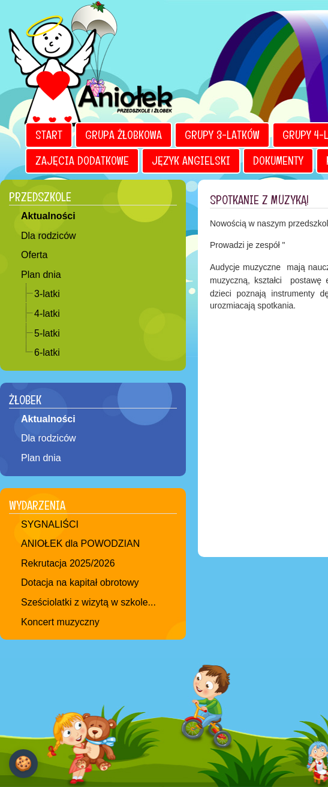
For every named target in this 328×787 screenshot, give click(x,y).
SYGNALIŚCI (50, 524)
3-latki (47, 294)
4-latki (47, 313)
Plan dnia (41, 275)
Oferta (34, 255)
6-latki (47, 352)
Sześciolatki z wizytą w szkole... (88, 602)
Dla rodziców (48, 236)
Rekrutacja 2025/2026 (68, 563)
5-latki (47, 333)
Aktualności (48, 216)
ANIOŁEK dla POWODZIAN (80, 543)
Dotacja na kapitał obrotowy (80, 582)
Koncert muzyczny (60, 622)
